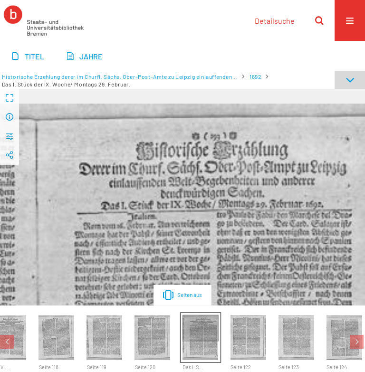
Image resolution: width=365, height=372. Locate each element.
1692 (255, 76)
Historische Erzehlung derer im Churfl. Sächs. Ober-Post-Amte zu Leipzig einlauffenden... (120, 76)
